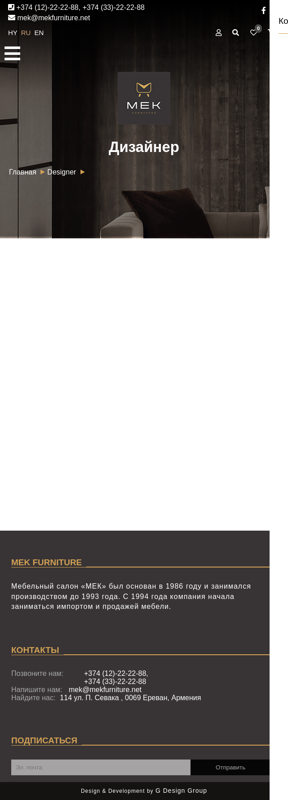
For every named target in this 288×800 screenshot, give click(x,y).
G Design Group (181, 790)
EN (39, 32)
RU (27, 32)
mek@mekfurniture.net (49, 18)
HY (13, 32)
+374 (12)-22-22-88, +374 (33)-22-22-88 (76, 7)
